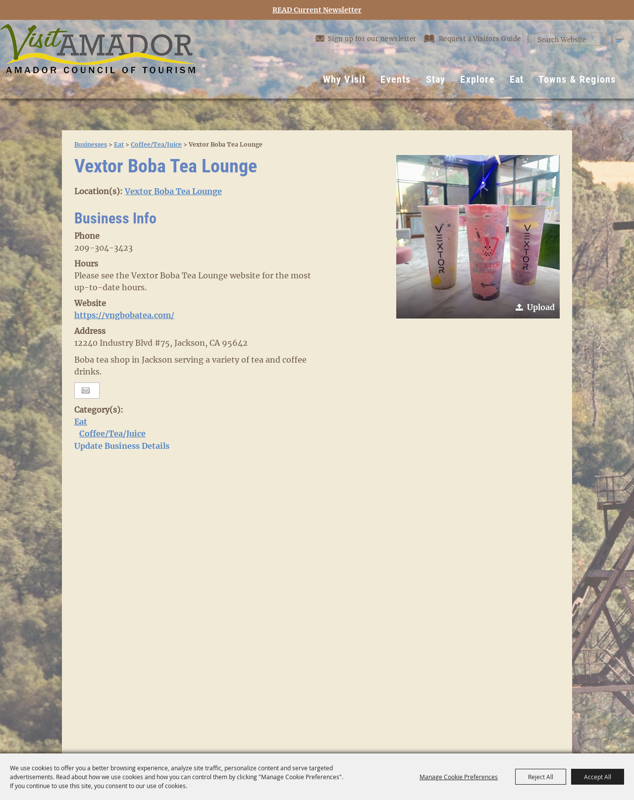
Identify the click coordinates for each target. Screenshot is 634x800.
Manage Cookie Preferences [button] (459, 777)
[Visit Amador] (98, 59)
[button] (478, 237)
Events (395, 79)
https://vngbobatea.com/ (124, 315)
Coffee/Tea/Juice (156, 144)
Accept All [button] (597, 777)
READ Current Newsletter (317, 10)
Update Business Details (121, 446)
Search (601, 39)
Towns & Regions (577, 79)
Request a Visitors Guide (473, 39)
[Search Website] (565, 40)
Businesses (90, 144)
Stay (436, 79)
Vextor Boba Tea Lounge (173, 191)
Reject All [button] (540, 777)
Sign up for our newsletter (366, 38)
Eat (517, 79)
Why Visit (344, 79)
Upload (541, 307)
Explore (477, 79)
